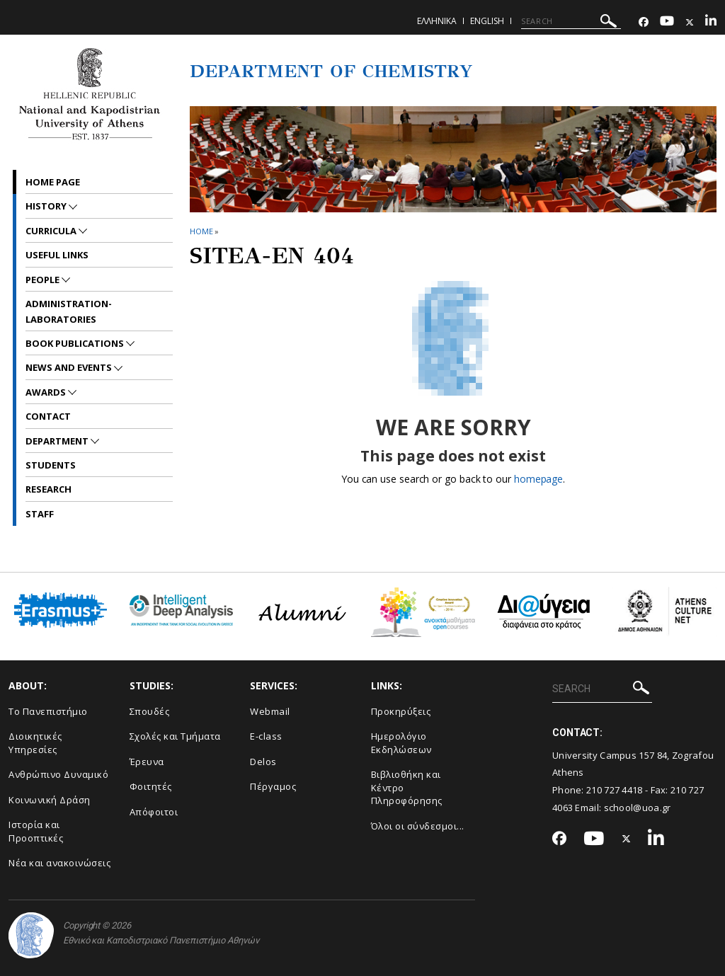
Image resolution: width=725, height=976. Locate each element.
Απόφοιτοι (154, 811)
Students (50, 465)
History (47, 206)
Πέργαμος (273, 786)
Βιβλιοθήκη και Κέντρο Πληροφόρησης (407, 787)
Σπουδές (150, 711)
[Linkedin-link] (711, 22)
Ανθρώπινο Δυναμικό (58, 774)
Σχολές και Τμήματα (175, 736)
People (43, 279)
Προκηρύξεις (401, 711)
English (487, 21)
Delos (263, 761)
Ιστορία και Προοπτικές (35, 831)
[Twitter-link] (689, 22)
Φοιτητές (151, 786)
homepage (538, 479)
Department (58, 441)
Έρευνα (147, 761)
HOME (201, 231)
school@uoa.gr (637, 807)
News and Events (69, 367)
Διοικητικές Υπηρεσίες (35, 743)
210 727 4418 (614, 789)
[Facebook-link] (644, 22)
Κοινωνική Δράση (49, 799)
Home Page (52, 182)
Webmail (270, 711)
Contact (48, 416)
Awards (46, 392)
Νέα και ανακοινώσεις (59, 862)
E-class (266, 736)
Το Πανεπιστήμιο (48, 711)
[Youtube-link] (667, 22)
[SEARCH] (571, 21)
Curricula (52, 230)
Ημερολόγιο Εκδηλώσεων (401, 743)
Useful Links (57, 254)
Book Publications (75, 343)
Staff (39, 513)
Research (48, 489)
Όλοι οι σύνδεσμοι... (417, 826)
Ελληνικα (437, 21)
